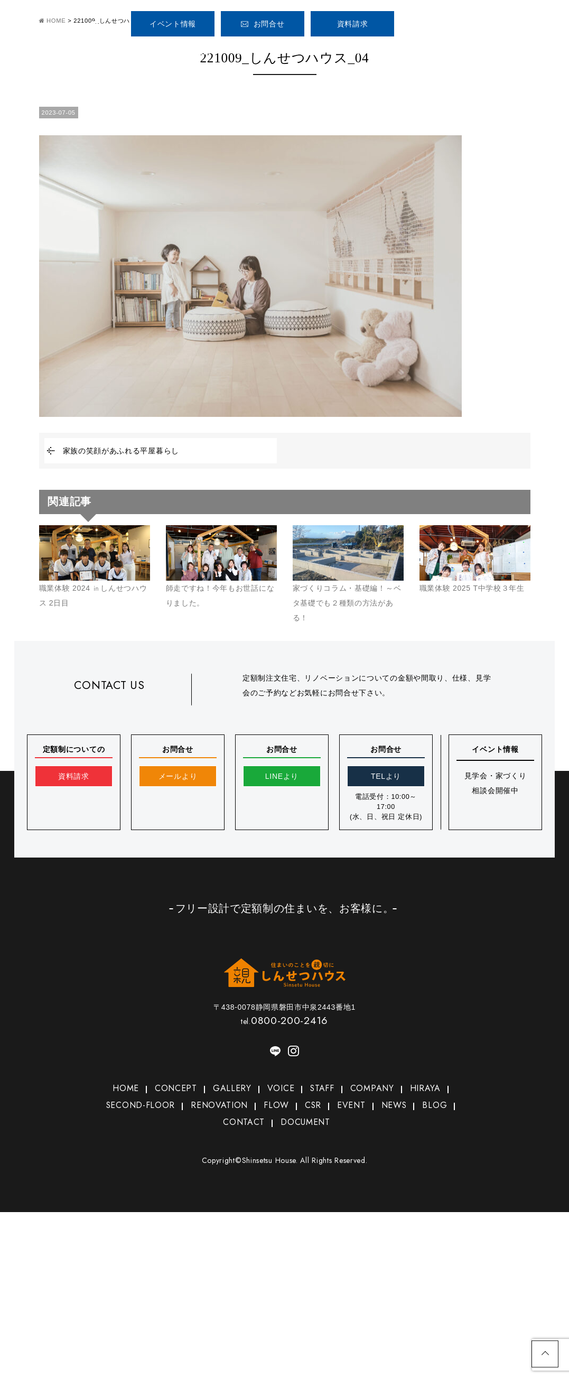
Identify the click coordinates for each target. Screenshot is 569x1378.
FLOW (275, 1106)
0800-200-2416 (463, 20)
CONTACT (242, 1124)
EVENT (353, 1106)
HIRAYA (428, 1088)
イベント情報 (173, 24)
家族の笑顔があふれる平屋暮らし (121, 450)
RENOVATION (218, 1106)
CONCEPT (198, 52)
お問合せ (263, 24)
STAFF (356, 52)
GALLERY (255, 52)
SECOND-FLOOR (137, 1106)
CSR (312, 1106)
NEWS (397, 1106)
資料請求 (352, 24)
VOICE (308, 52)
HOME (141, 52)
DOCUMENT (305, 1124)
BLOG (439, 1106)
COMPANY (403, 52)
